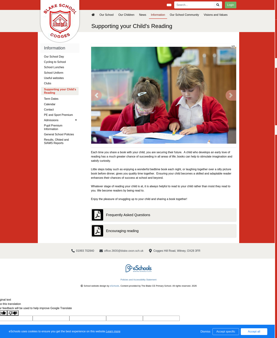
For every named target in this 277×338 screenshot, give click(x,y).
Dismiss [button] (205, 331)
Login (230, 4)
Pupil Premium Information (53, 127)
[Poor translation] (13, 313)
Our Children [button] (126, 14)
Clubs (47, 83)
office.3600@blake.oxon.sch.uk (123, 250)
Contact (49, 109)
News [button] (142, 14)
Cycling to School (55, 61)
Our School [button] (106, 14)
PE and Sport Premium (58, 114)
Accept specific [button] (225, 331)
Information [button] (158, 14)
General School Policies (59, 134)
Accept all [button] (254, 331)
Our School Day (54, 56)
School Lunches (54, 67)
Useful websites (54, 78)
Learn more (113, 331)
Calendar (49, 104)
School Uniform (53, 72)
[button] (96, 95)
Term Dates (51, 98)
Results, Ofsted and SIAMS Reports (56, 141)
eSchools (114, 286)
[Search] (194, 5)
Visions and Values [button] (216, 14)
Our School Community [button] (184, 14)
